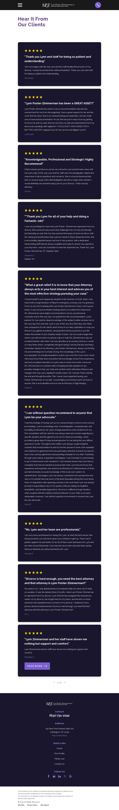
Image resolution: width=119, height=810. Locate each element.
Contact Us (59, 764)
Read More (37, 666)
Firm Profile (59, 753)
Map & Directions (59, 735)
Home (59, 748)
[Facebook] (48, 776)
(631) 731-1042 (59, 715)
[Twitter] (65, 776)
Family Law (59, 759)
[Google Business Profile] (54, 776)
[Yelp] (70, 776)
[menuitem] (21, 805)
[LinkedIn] (59, 776)
